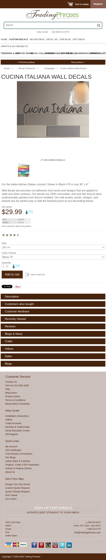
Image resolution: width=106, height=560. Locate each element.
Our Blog (65, 39)
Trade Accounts (13, 423)
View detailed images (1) (54, 160)
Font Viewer (11, 495)
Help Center (42, 32)
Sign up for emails (53, 508)
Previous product (26, 62)
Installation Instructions (17, 416)
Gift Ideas (79, 39)
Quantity (6, 262)
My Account (11, 446)
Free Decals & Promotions (18, 453)
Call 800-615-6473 (60, 32)
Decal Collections (27, 68)
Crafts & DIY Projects (14, 46)
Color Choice (9, 252)
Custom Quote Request (17, 488)
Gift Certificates (13, 450)
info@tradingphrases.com (87, 532)
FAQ (7, 389)
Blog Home (11, 392)
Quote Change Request (17, 491)
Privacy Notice (12, 396)
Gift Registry (11, 434)
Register (98, 4)
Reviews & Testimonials (17, 427)
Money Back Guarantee (17, 403)
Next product (77, 62)
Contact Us (11, 382)
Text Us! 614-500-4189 (17, 385)
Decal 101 (52, 39)
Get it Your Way (14, 478)
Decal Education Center (17, 430)
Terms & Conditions (15, 400)
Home (4, 39)
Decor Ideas (37, 39)
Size (4, 243)
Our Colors (11, 499)
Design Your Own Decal (17, 484)
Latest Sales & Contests (17, 461)
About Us (10, 472)
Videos (8, 419)
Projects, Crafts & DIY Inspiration (22, 464)
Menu (7, 4)
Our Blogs (10, 457)
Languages (49, 68)
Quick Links (12, 441)
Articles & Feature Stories (18, 468)
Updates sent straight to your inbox (53, 512)
